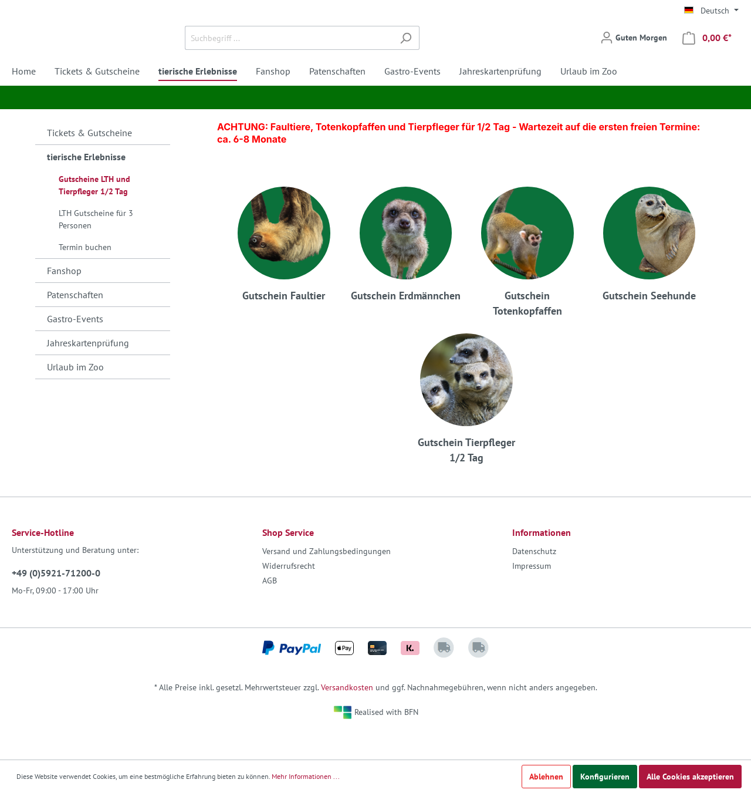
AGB (269, 608)
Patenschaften (75, 323)
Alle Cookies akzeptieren (690, 776)
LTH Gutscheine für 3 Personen (96, 247)
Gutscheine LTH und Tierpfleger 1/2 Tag (94, 213)
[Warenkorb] (707, 52)
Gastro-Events (75, 347)
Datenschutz (534, 579)
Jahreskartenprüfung (88, 371)
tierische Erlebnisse (86, 185)
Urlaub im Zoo (75, 395)
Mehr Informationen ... (306, 776)
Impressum (531, 594)
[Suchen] (476, 52)
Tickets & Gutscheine (89, 161)
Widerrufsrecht (288, 594)
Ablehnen (546, 776)
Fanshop (64, 299)
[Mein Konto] (634, 51)
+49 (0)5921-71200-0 (56, 601)
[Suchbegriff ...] (359, 52)
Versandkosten (347, 715)
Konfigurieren (605, 776)
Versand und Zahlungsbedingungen (326, 579)
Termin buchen (85, 275)
